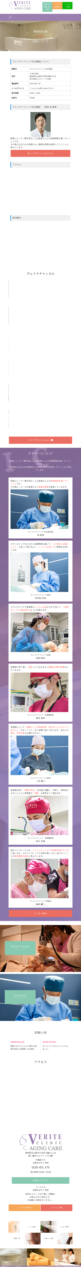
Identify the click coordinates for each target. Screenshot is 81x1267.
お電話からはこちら (40, 1103)
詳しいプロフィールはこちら (40, 153)
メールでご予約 (67, 5)
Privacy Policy (42, 1262)
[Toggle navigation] (10, 17)
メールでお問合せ (57, 5)
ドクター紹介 (40, 836)
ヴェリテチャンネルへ (40, 362)
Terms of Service (53, 1262)
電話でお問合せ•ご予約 (47, 6)
